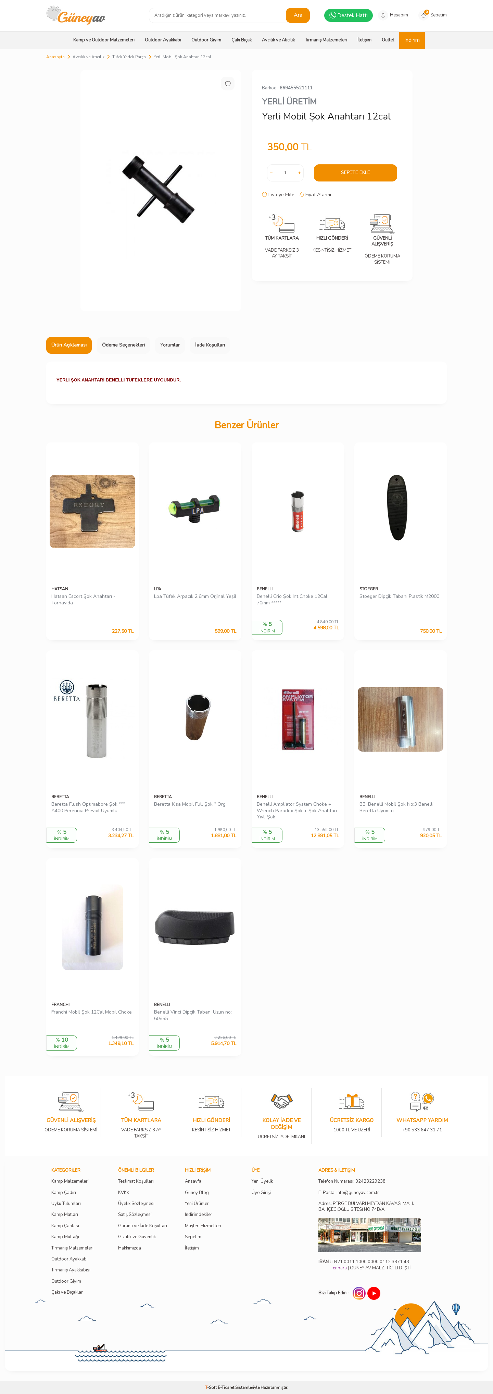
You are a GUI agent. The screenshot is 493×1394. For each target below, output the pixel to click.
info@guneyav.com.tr (358, 1193)
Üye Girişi (261, 1193)
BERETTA (60, 797)
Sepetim (193, 1237)
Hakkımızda (129, 1248)
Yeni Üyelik (262, 1181)
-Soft (211, 1387)
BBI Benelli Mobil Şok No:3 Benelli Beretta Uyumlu (396, 807)
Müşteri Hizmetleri (203, 1226)
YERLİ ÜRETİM (289, 101)
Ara (298, 15)
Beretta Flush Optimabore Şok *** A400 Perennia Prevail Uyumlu (88, 807)
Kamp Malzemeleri (70, 1181)
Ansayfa (193, 1181)
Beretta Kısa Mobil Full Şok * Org (190, 804)
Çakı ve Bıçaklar (67, 1292)
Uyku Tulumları (66, 1204)
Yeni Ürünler (197, 1204)
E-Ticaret (226, 1387)
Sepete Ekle (355, 172)
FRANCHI (60, 1004)
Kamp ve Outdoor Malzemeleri (104, 40)
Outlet (388, 40)
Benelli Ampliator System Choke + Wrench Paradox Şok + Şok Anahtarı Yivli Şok (297, 810)
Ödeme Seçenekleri (123, 345)
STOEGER (368, 589)
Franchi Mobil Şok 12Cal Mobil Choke (91, 1012)
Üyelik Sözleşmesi (136, 1204)
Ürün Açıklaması (69, 345)
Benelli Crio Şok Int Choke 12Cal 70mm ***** (292, 599)
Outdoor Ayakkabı (163, 40)
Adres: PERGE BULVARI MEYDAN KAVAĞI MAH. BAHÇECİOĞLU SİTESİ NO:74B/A (366, 1207)
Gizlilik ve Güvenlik (137, 1237)
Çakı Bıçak (241, 40)
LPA (157, 589)
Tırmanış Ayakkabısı (70, 1270)
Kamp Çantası (65, 1226)
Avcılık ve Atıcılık (278, 40)
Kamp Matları (64, 1215)
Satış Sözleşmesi (135, 1215)
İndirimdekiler (198, 1215)
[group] (160, 190)
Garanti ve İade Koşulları (142, 1226)
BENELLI (265, 589)
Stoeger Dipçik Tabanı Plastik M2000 (399, 596)
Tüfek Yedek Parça (129, 57)
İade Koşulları (210, 345)
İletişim (364, 40)
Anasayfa (55, 57)
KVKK (123, 1193)
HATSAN (59, 589)
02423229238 (370, 1181)
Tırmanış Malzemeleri (326, 40)
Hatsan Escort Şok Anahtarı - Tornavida (83, 599)
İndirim (412, 40)
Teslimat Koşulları (136, 1181)
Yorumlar (170, 345)
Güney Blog (197, 1193)
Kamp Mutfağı (65, 1237)
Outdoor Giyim (206, 40)
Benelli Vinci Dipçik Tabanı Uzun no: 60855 (193, 1015)
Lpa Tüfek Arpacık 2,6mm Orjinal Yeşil (195, 596)
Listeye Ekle (278, 195)
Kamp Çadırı (63, 1193)
